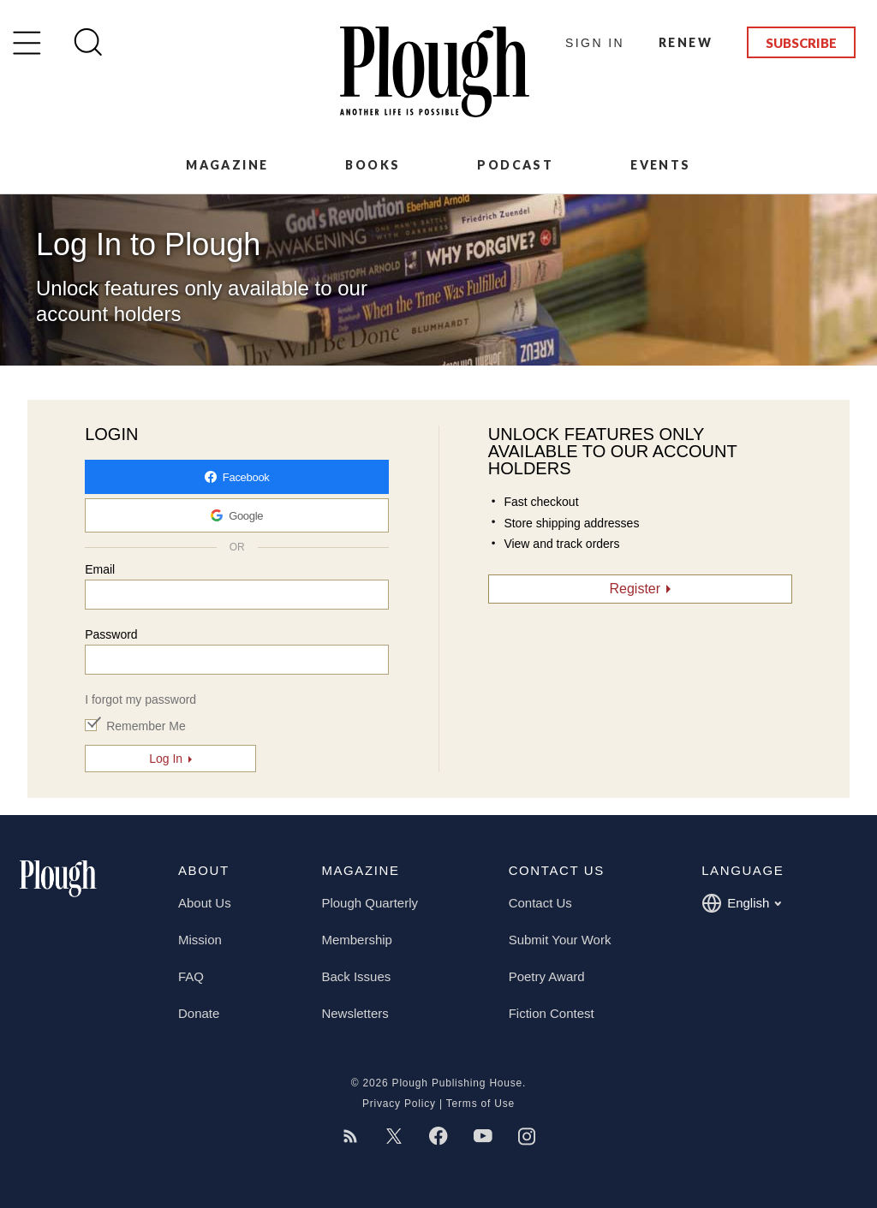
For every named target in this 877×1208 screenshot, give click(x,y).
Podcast (515, 165)
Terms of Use (480, 1104)
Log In (165, 758)
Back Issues (356, 976)
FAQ (191, 976)
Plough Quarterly (369, 903)
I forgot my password (140, 699)
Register (635, 588)
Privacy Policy (399, 1104)
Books (372, 165)
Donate (198, 1013)
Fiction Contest (551, 1013)
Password (111, 634)
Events (660, 165)
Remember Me (146, 726)
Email (100, 569)
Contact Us (540, 903)
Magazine (227, 165)
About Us (204, 903)
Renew (686, 42)
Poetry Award (547, 976)
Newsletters (354, 1013)
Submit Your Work (560, 939)
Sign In (594, 43)
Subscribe (801, 43)
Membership (356, 939)
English (741, 903)
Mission (200, 939)
